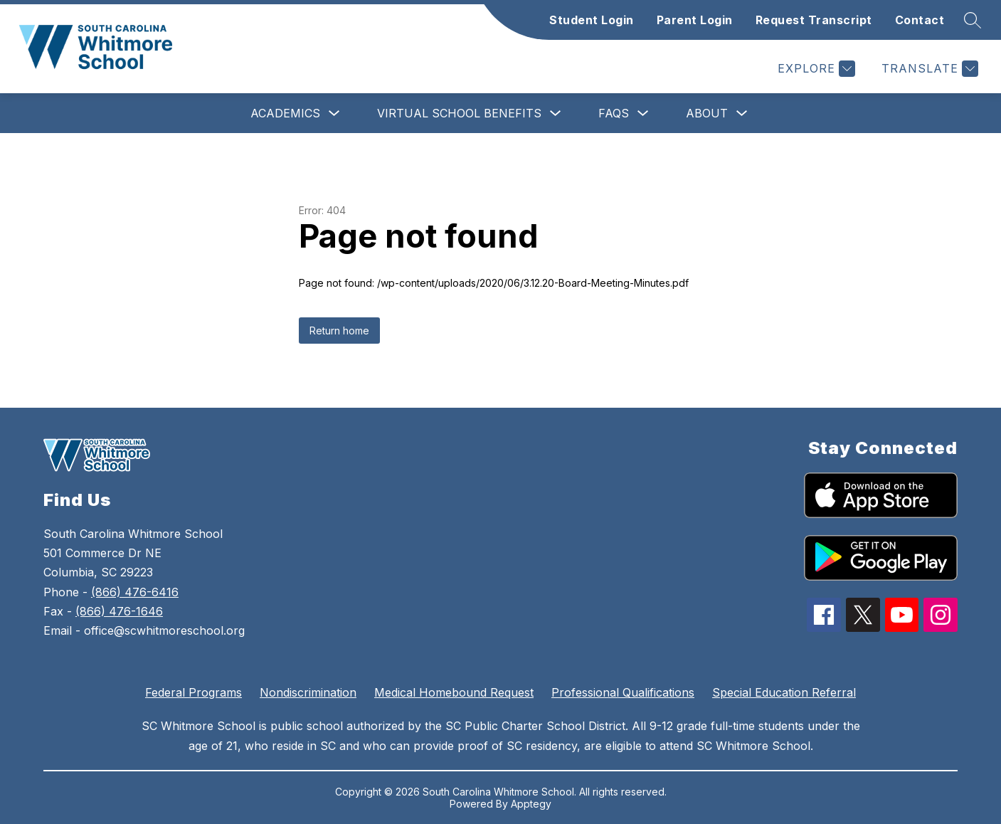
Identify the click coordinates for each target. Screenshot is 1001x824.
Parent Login (695, 20)
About (707, 113)
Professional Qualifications (622, 692)
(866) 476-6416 (135, 592)
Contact (920, 20)
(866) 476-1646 (119, 611)
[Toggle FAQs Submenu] (643, 113)
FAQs (613, 113)
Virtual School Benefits (459, 113)
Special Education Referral (784, 692)
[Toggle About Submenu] (742, 113)
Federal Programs (193, 692)
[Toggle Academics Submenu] (334, 113)
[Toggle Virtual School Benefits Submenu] (555, 113)
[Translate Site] (928, 69)
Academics (285, 113)
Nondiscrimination (308, 692)
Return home (339, 330)
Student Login (591, 20)
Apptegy (531, 804)
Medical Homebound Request (454, 692)
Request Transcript (814, 20)
